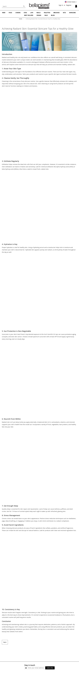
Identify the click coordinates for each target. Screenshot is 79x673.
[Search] (24, 6)
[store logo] (39, 6)
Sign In (61, 5)
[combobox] (14, 6)
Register (68, 5)
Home (20, 18)
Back (4, 642)
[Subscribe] (50, 667)
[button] (71, 2)
